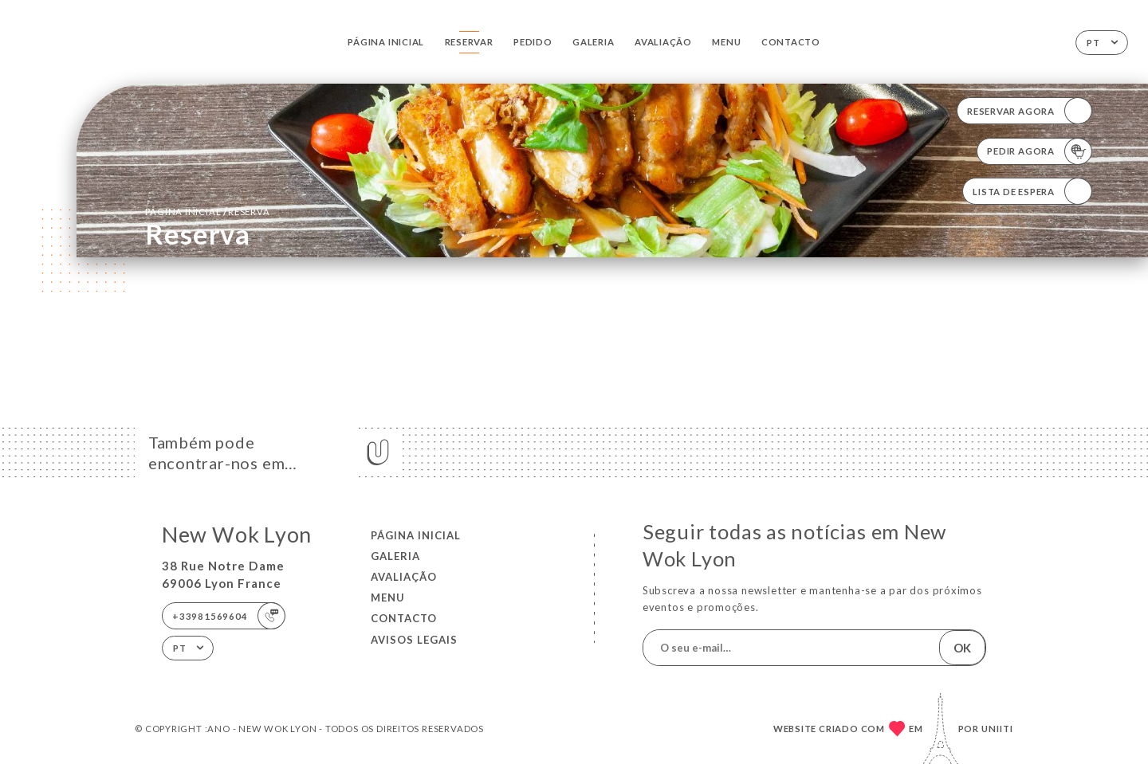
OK (962, 648)
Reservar (469, 42)
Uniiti (997, 728)
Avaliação (663, 42)
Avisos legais (414, 639)
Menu (726, 42)
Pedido (532, 42)
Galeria (593, 42)
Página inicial (386, 42)
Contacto (790, 42)
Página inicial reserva (207, 211)
